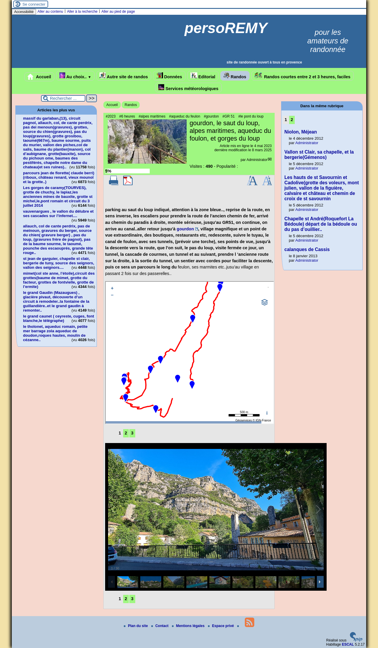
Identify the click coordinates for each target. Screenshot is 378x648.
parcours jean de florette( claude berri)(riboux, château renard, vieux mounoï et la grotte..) (58, 177)
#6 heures (127, 116)
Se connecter (33, 4)
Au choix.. (75, 75)
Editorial (203, 75)
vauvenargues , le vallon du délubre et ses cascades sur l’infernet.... (58, 213)
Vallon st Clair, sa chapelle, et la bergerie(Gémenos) (319, 154)
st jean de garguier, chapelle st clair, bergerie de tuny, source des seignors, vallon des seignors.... (58, 263)
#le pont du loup (250, 116)
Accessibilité (24, 12)
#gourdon (211, 116)
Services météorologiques (188, 87)
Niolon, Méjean (300, 131)
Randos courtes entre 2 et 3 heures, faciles (303, 75)
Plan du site (136, 626)
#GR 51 (228, 116)
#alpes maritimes (152, 116)
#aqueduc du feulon (184, 116)
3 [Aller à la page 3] (132, 433)
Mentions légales (189, 626)
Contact (160, 626)
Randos (235, 75)
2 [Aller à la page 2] (126, 433)
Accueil (39, 77)
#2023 (110, 116)
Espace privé (221, 626)
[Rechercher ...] (63, 98)
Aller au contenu (50, 11)
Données (169, 75)
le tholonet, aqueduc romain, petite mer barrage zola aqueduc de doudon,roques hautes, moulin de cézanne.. (55, 333)
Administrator (257, 160)
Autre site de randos (124, 75)
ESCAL (348, 644)
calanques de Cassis (307, 249)
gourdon (185, 229)
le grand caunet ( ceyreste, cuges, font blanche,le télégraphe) (58, 318)
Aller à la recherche (82, 11)
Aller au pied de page (118, 11)
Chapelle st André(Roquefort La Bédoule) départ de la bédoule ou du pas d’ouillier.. (320, 224)
